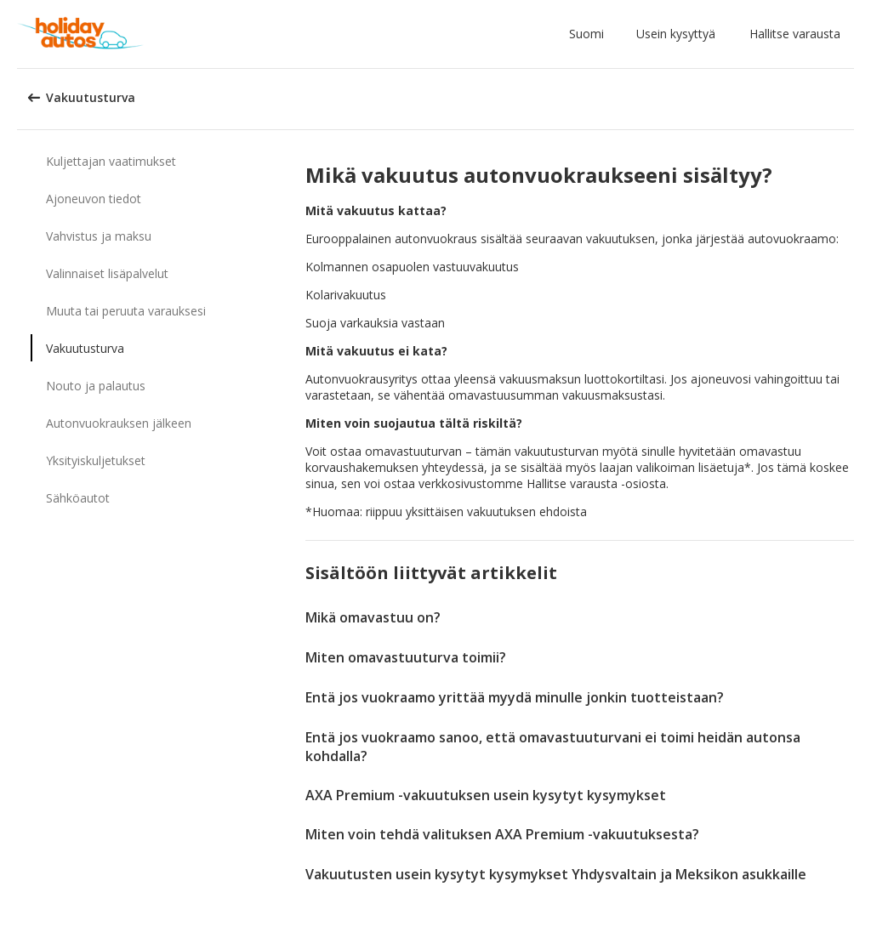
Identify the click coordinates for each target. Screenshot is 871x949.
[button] (590, 34)
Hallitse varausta (794, 34)
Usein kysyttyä (675, 34)
